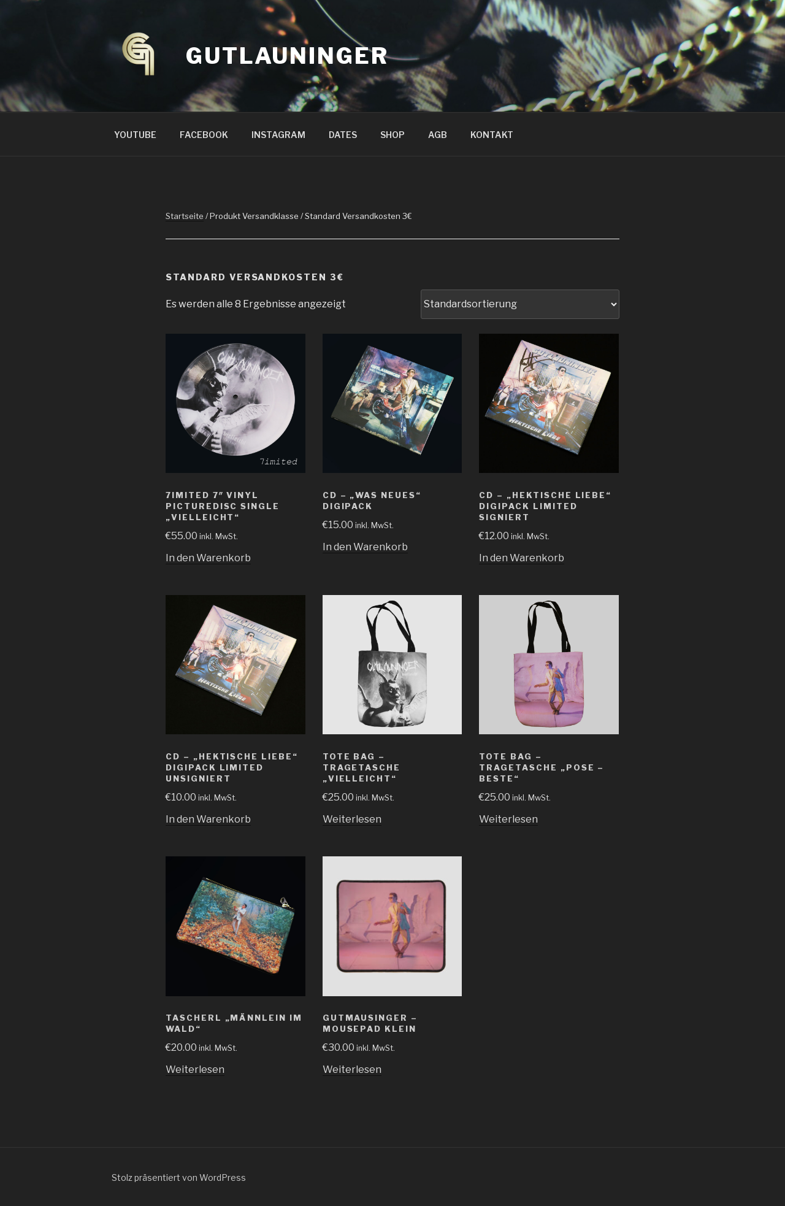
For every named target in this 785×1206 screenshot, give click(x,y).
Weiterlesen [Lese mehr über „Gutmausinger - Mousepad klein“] (352, 1069)
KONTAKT (491, 134)
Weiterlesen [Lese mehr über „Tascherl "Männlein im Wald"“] (195, 1069)
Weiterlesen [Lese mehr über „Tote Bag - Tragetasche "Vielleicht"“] (352, 819)
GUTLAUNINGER (287, 55)
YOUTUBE (135, 134)
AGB (437, 134)
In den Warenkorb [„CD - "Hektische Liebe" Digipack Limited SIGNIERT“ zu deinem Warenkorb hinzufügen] (521, 558)
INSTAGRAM (278, 134)
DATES (343, 134)
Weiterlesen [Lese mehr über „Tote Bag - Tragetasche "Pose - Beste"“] (508, 819)
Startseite (185, 216)
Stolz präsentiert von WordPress (179, 1177)
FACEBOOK (204, 134)
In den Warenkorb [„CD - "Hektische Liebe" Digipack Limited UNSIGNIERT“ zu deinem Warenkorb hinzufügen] (208, 819)
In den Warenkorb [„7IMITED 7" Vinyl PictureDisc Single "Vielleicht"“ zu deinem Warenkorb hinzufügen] (208, 558)
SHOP (392, 134)
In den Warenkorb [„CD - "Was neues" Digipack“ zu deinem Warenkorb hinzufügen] (365, 547)
